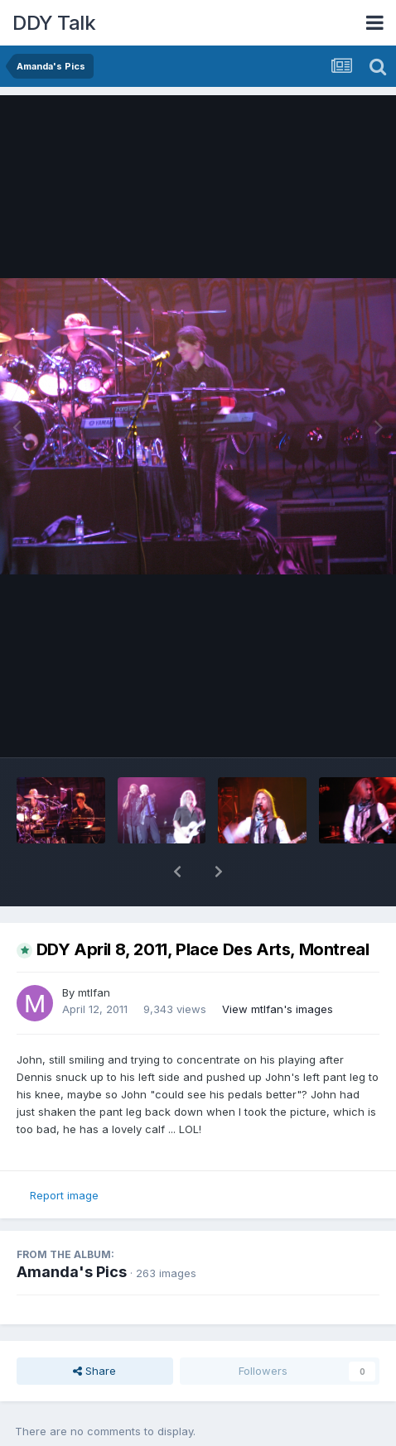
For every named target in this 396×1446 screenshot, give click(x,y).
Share (94, 1370)
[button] (177, 871)
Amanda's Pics (72, 1271)
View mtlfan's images (277, 1009)
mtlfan (94, 992)
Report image (64, 1195)
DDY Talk (53, 23)
